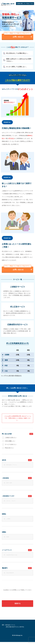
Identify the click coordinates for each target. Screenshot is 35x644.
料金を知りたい (9, 447)
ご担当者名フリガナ (17, 496)
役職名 (4, 532)
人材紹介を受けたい (11, 437)
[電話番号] (17, 572)
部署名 (4, 514)
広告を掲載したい (10, 441)
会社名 (17, 460)
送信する (18, 605)
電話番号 (17, 568)
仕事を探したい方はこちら (25, 4)
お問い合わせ (18, 36)
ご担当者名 (17, 478)
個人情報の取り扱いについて (10, 590)
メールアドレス (17, 550)
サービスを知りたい (11, 444)
